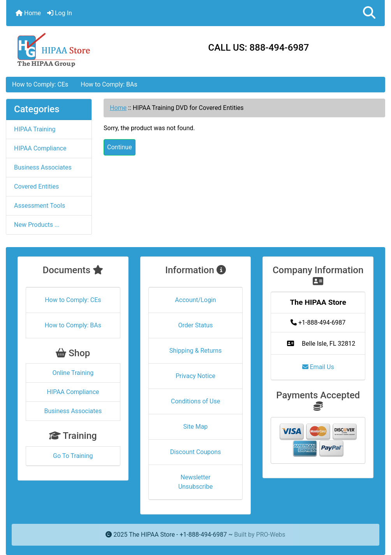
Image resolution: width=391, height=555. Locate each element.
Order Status (195, 325)
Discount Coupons (195, 452)
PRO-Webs (270, 534)
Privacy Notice (195, 376)
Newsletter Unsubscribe (195, 482)
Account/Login (195, 300)
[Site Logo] (69, 49)
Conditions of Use (195, 401)
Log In (59, 13)
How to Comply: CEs (40, 84)
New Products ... (37, 224)
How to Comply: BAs (109, 84)
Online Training (72, 372)
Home (28, 13)
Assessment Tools (39, 205)
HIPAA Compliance (40, 148)
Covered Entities (36, 186)
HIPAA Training (35, 129)
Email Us (318, 367)
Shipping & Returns (195, 350)
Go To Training (73, 456)
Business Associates (43, 167)
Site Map (195, 426)
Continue (119, 147)
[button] (369, 13)
